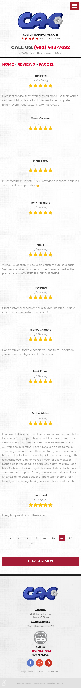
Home (8, 64)
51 (48, 543)
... (19, 537)
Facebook (30, 663)
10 (44, 537)
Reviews (26, 64)
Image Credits (27, 672)
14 (32, 543)
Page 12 (46, 64)
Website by (48, 671)
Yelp (48, 663)
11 (53, 537)
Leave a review (40, 561)
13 (70, 537)
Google (39, 663)
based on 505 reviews (50, 38)
